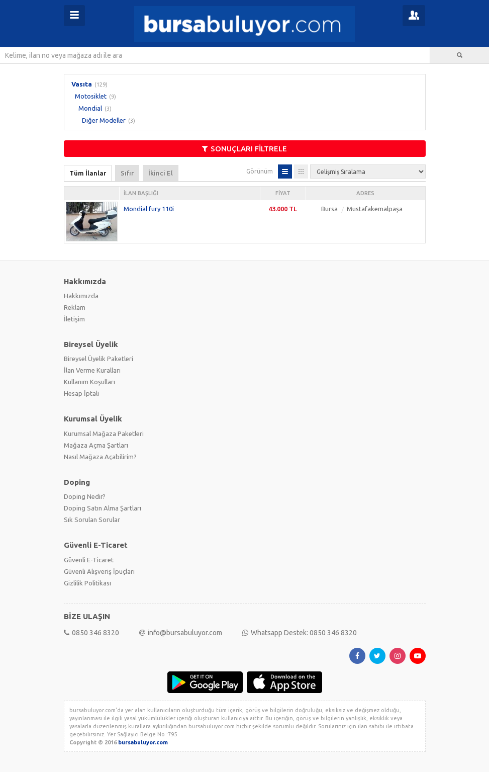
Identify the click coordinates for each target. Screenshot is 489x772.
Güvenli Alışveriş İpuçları (99, 571)
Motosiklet (91, 96)
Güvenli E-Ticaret (89, 559)
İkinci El (160, 173)
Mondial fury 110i (149, 208)
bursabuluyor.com (143, 742)
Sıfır (127, 173)
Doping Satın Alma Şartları (102, 507)
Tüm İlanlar (87, 173)
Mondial (90, 108)
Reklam (74, 307)
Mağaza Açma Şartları (96, 445)
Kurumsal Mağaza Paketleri (104, 433)
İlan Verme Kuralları (92, 370)
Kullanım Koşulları (89, 381)
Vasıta (81, 84)
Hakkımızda (81, 295)
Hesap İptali (81, 393)
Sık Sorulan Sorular (92, 519)
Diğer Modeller (104, 120)
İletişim (74, 318)
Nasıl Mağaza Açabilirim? (100, 456)
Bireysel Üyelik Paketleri (98, 358)
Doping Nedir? (85, 496)
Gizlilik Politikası (87, 582)
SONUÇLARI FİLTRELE (244, 148)
